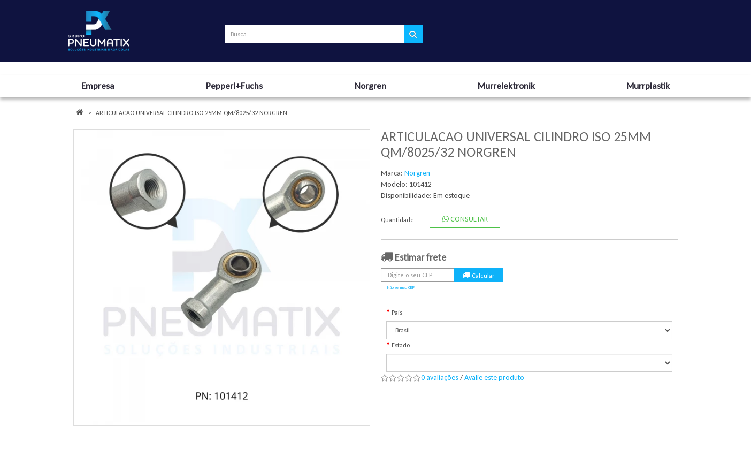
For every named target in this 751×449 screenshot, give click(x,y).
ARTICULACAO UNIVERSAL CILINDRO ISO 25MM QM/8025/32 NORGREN (191, 113)
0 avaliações (439, 377)
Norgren (417, 173)
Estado (401, 345)
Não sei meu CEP (401, 287)
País (397, 312)
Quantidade (397, 220)
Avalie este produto (494, 377)
